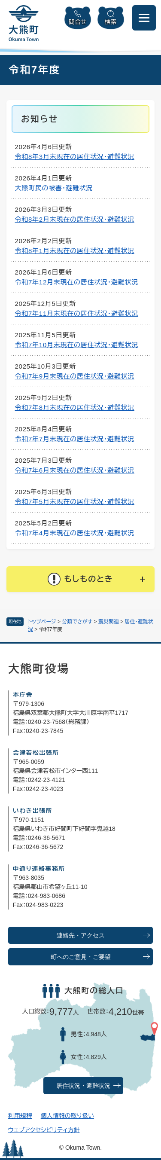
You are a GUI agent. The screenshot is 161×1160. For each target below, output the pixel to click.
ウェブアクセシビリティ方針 (44, 1129)
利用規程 (20, 1115)
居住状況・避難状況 (83, 1086)
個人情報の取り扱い (67, 1115)
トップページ (42, 622)
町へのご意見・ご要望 (81, 957)
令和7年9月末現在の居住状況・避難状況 (74, 376)
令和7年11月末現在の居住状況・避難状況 (77, 313)
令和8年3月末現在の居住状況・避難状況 (74, 156)
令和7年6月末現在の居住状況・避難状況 (74, 470)
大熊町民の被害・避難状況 (54, 188)
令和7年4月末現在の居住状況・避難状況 (74, 533)
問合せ (78, 21)
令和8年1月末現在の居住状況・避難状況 (74, 250)
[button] (80, 579)
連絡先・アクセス (81, 935)
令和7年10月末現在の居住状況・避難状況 (77, 344)
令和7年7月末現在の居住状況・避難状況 (74, 439)
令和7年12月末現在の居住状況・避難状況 (77, 282)
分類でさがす (77, 622)
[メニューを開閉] (144, 18)
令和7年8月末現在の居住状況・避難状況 (74, 407)
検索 (111, 21)
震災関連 (108, 622)
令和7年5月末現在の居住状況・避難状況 (74, 501)
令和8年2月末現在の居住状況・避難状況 (74, 219)
